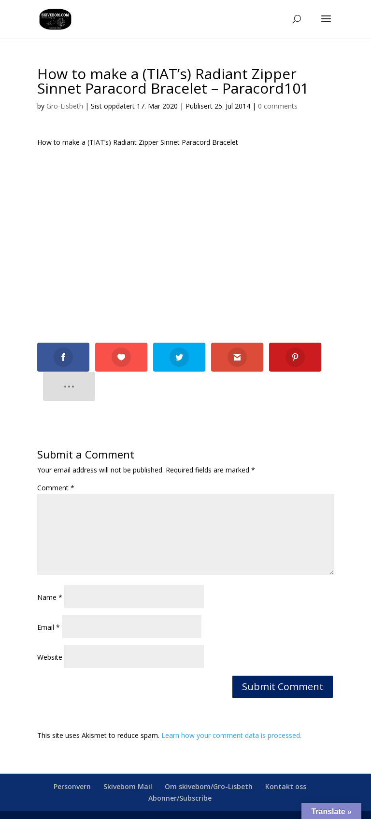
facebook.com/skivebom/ (185, 805)
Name (49, 567)
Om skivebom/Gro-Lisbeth (209, 757)
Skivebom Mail (127, 757)
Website (49, 627)
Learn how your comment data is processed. (231, 705)
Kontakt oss (285, 757)
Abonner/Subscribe (180, 768)
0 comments (278, 106)
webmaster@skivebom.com (264, 794)
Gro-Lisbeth (64, 106)
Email (48, 597)
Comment (55, 458)
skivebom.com (158, 794)
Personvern (72, 757)
